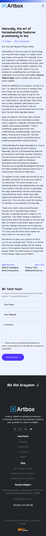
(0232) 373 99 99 (23, 505)
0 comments (23, 41)
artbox (8, 41)
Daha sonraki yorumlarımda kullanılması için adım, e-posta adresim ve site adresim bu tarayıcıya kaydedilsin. (22, 346)
